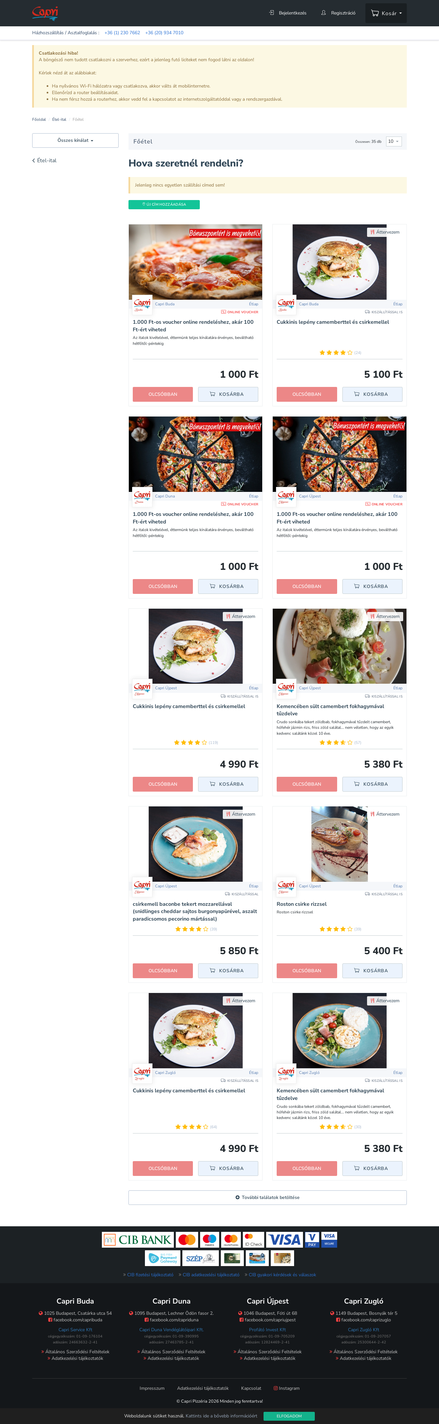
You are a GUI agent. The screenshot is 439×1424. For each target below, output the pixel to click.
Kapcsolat (251, 1388)
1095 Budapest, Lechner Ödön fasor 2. (171, 1313)
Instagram (287, 1388)
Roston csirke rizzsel (302, 904)
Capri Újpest (166, 688)
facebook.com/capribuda (75, 1320)
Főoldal (39, 119)
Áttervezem (385, 232)
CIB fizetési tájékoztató (150, 1275)
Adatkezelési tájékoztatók (75, 1358)
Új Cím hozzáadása (164, 204)
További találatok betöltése (268, 1197)
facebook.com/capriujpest (268, 1320)
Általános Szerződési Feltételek (75, 1352)
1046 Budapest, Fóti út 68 (267, 1313)
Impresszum (152, 1388)
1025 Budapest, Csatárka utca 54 (75, 1313)
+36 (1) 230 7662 (122, 33)
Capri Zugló (165, 1072)
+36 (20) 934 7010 (164, 33)
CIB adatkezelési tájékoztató (211, 1275)
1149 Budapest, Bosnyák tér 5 (363, 1313)
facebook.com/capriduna (171, 1320)
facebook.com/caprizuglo (363, 1320)
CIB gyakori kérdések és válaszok (282, 1275)
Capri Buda (308, 304)
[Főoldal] (45, 13)
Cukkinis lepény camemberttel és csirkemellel (333, 322)
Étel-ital (59, 119)
